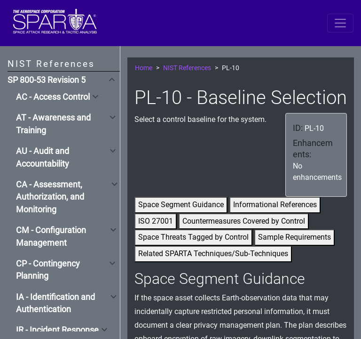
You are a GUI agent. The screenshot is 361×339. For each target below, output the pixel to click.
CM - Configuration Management (51, 236)
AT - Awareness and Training (53, 124)
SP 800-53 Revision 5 (47, 80)
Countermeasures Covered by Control (243, 221)
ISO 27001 (155, 221)
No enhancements (317, 171)
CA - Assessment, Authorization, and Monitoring (50, 197)
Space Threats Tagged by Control (193, 237)
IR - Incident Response (57, 330)
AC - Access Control (53, 97)
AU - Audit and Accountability (42, 157)
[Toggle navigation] (340, 23)
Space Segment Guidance (181, 204)
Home (143, 68)
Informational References (275, 204)
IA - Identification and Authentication (55, 303)
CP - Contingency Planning (48, 270)
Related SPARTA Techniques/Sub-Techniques (213, 253)
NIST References (187, 68)
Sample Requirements (294, 237)
